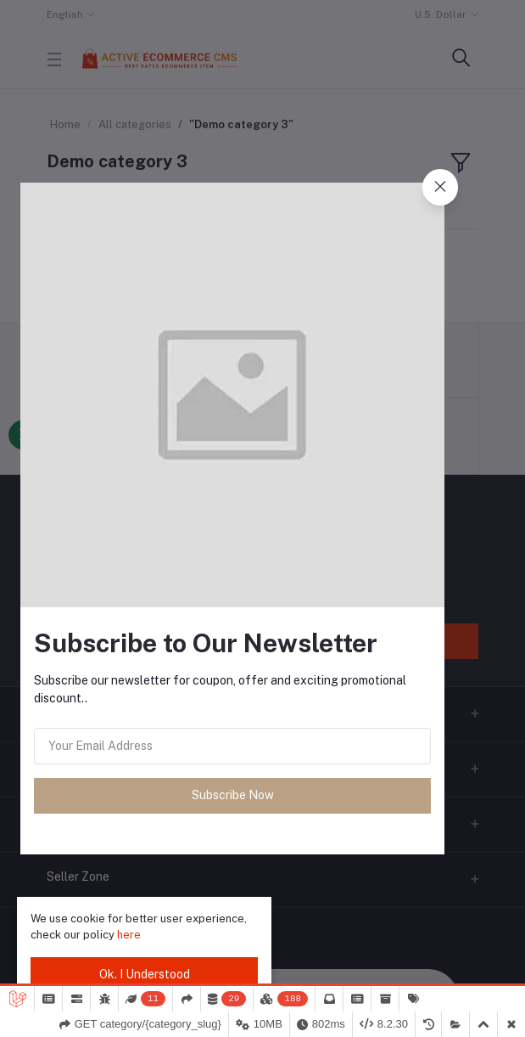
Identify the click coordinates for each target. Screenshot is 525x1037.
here (129, 934)
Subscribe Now (233, 795)
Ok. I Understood (144, 974)
